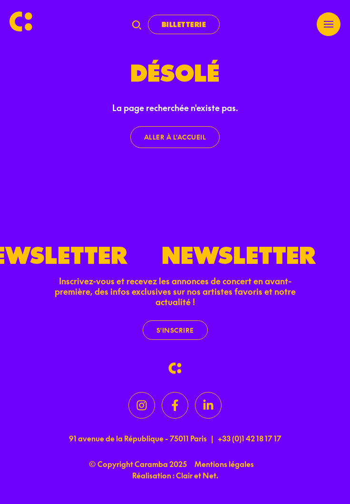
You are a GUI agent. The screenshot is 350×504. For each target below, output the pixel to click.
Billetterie (184, 24)
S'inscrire (175, 330)
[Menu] (328, 24)
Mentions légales (224, 464)
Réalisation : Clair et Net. (175, 475)
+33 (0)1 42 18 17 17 (250, 438)
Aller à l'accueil (175, 137)
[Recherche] (136, 24)
